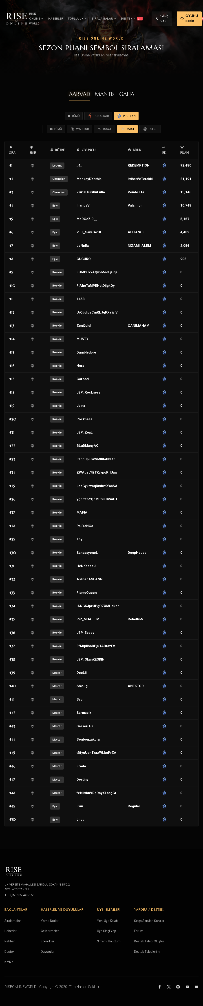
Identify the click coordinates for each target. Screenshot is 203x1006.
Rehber (9, 941)
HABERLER (56, 18)
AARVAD (79, 94)
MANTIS (105, 94)
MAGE (127, 129)
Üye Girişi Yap (106, 931)
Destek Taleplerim (147, 951)
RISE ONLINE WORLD (37, 18)
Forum (138, 931)
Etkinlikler (47, 941)
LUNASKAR (98, 116)
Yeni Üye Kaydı (107, 921)
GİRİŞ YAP (163, 18)
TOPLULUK (78, 18)
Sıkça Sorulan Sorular (149, 921)
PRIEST (150, 129)
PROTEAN (126, 116)
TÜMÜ (74, 116)
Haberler (10, 931)
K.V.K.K (8, 962)
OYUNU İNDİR (190, 18)
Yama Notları (50, 921)
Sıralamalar (12, 921)
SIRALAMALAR (105, 18)
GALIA (126, 94)
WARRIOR (79, 129)
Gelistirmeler (50, 931)
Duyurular (48, 951)
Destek (9, 951)
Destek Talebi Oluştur (149, 941)
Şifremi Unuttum (109, 941)
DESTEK (129, 18)
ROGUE (105, 129)
